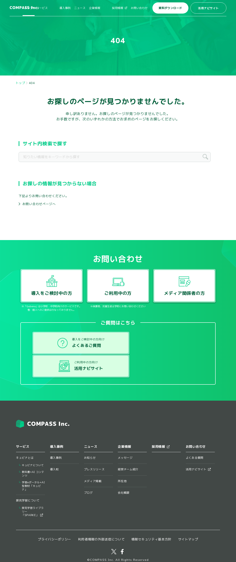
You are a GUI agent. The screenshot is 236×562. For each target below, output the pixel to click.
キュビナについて (33, 445)
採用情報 (119, 8)
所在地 (122, 461)
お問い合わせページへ (39, 204)
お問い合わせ (139, 8)
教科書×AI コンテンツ (33, 454)
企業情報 (102, 8)
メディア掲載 (93, 461)
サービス (58, 8)
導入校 (54, 449)
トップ (45, 8)
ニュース (88, 8)
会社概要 (124, 473)
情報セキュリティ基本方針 (151, 519)
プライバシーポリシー (54, 519)
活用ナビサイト (208, 8)
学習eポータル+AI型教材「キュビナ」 (33, 466)
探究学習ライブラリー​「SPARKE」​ (33, 492)
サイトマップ (188, 519)
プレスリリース (94, 449)
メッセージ (125, 438)
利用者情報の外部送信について (101, 519)
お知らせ (90, 438)
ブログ (88, 473)
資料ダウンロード (170, 8)
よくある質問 (194, 438)
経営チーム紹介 (128, 449)
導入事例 (73, 8)
